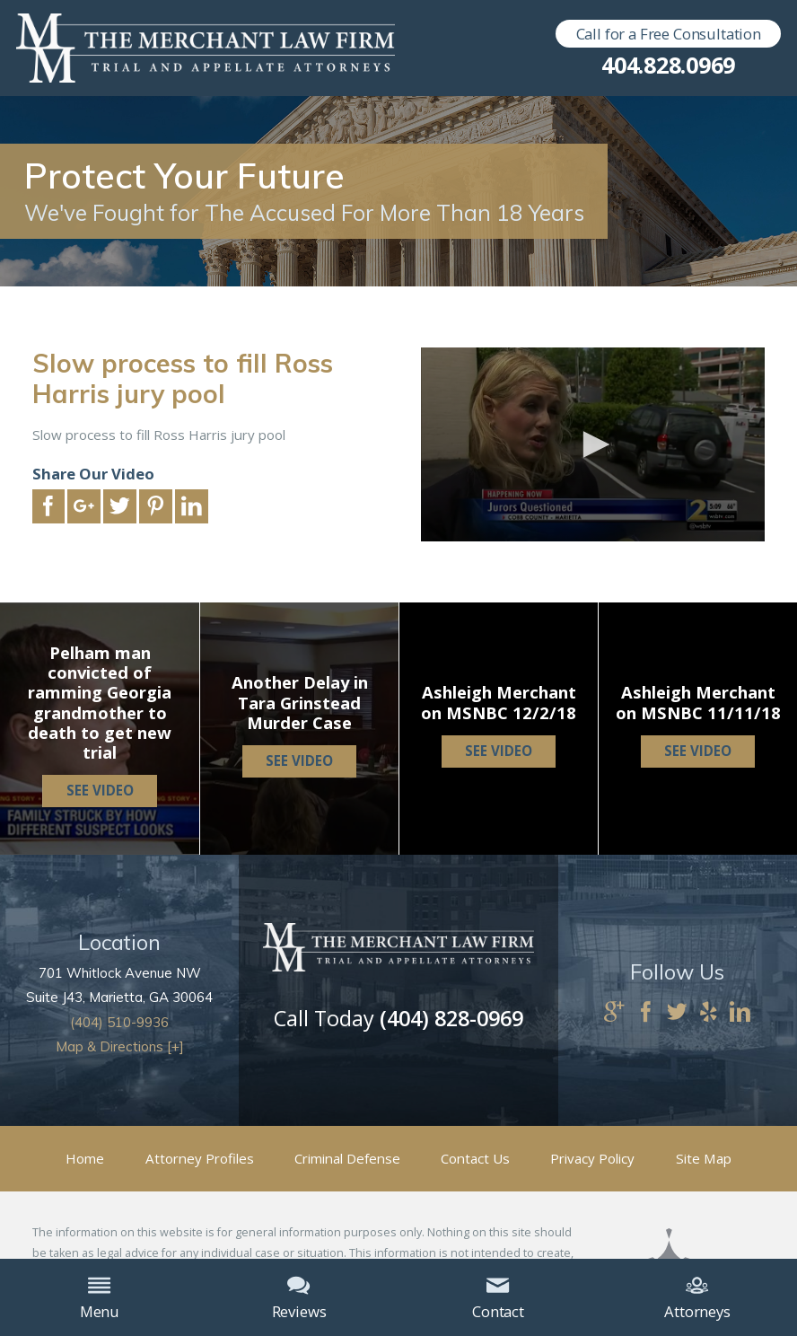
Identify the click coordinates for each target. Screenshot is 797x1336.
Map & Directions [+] (120, 1046)
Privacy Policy (592, 1158)
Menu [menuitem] (99, 1298)
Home (85, 1158)
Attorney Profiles (199, 1158)
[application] (593, 444)
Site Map (703, 1158)
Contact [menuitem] (498, 1298)
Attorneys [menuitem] (697, 1298)
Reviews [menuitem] (299, 1298)
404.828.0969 (668, 65)
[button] (593, 444)
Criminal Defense (347, 1158)
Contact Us (475, 1158)
